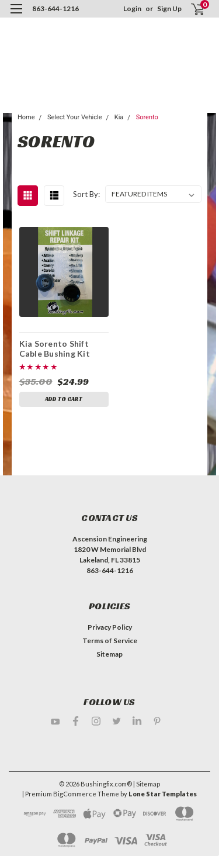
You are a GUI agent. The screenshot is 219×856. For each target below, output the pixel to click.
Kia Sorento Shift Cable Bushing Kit (54, 348)
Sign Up (169, 8)
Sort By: (86, 194)
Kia (119, 117)
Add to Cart (63, 399)
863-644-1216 (55, 8)
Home (26, 117)
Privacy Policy (110, 627)
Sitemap (109, 654)
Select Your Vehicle (74, 117)
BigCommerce (74, 794)
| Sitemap (146, 784)
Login (132, 8)
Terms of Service (109, 640)
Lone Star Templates (162, 794)
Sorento (147, 117)
